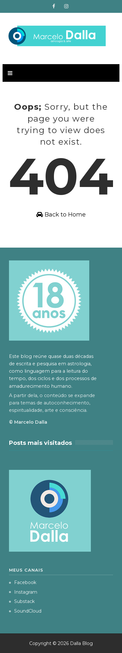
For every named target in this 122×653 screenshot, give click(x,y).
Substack (22, 601)
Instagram (23, 592)
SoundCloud (25, 611)
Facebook (22, 582)
